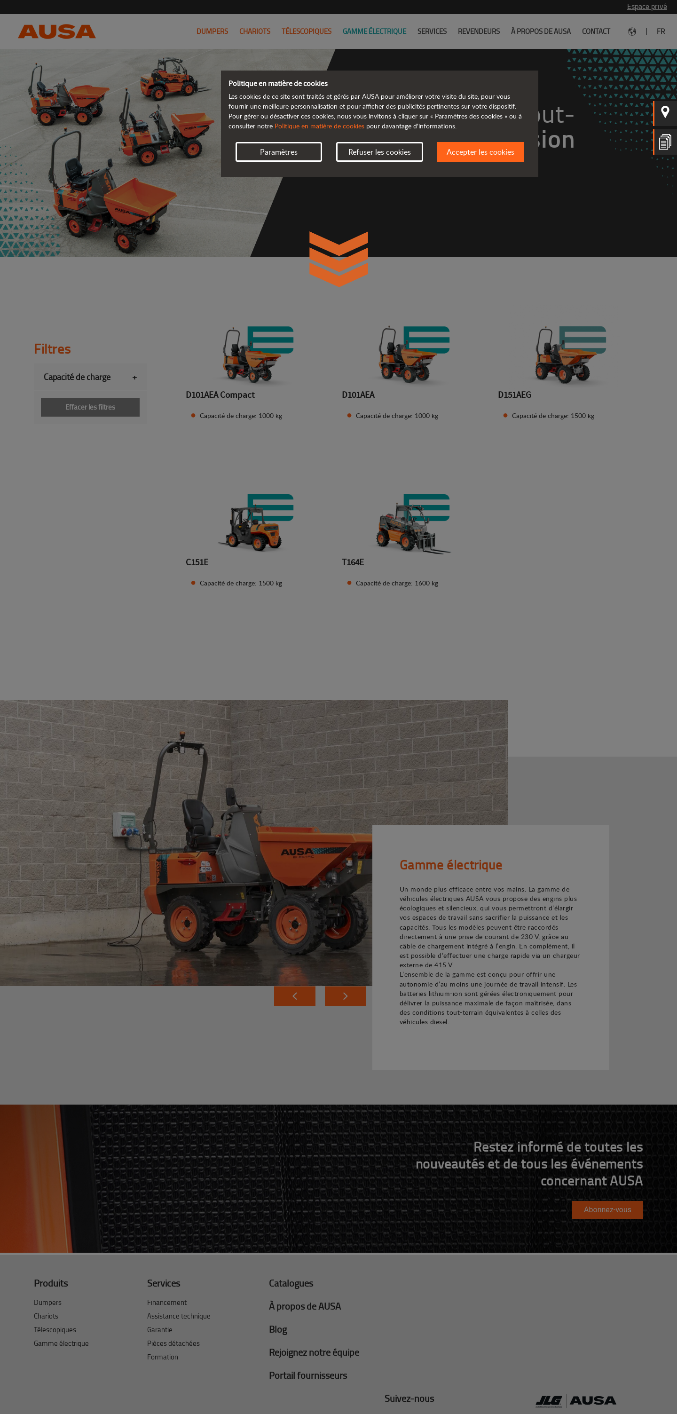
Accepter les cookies (480, 152)
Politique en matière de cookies (319, 125)
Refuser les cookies (379, 152)
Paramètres (279, 152)
